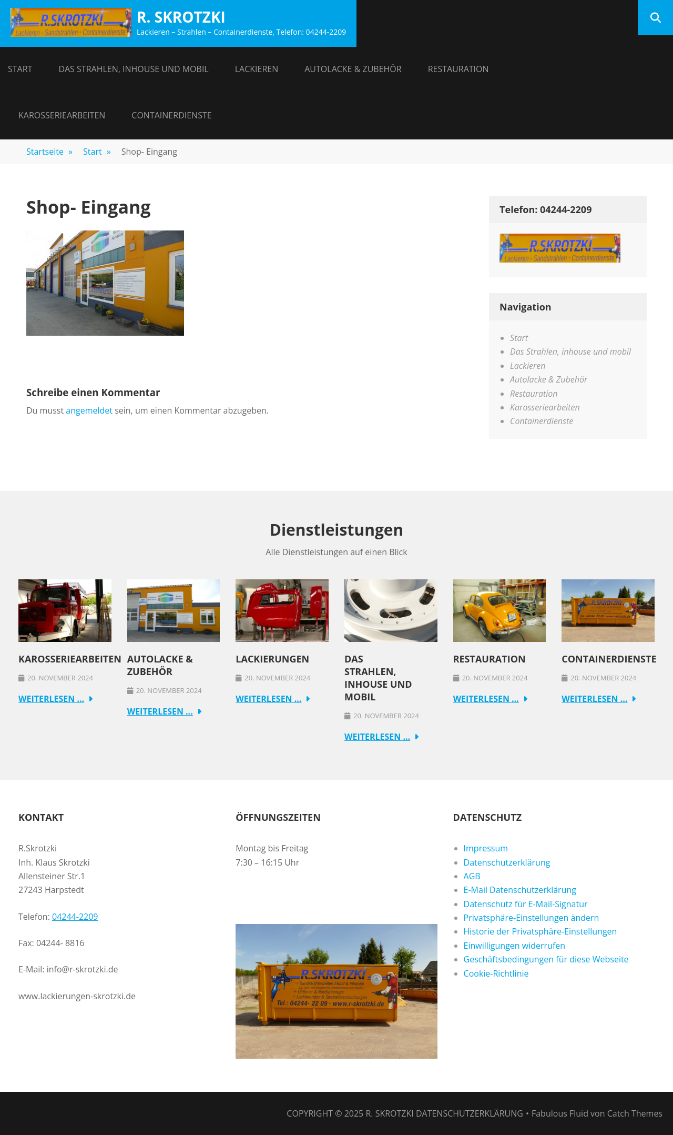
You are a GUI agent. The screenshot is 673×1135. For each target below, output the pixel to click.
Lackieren (257, 69)
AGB (472, 876)
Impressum (486, 848)
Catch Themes (634, 1113)
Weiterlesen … (51, 699)
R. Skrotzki (181, 17)
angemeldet (89, 410)
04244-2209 (75, 916)
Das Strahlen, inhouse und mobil (133, 69)
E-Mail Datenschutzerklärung (520, 890)
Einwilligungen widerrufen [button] (515, 945)
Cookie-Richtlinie (496, 973)
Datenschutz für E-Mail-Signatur (526, 904)
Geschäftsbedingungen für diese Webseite (546, 959)
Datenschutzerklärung (507, 862)
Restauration (458, 69)
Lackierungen (272, 658)
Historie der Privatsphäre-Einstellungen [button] (540, 931)
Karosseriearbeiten (61, 115)
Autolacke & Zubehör (352, 69)
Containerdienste (171, 115)
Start (20, 69)
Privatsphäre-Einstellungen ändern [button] (531, 917)
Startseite (49, 151)
